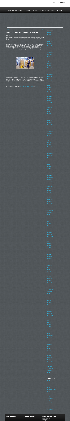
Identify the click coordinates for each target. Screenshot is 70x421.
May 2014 (49, 342)
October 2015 (49, 305)
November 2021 (50, 149)
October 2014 (49, 331)
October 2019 (49, 203)
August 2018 (49, 233)
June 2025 (49, 58)
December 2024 (50, 70)
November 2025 (50, 47)
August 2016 (49, 284)
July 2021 (49, 158)
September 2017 (50, 256)
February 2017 (49, 271)
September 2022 (50, 128)
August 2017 (49, 258)
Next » (43, 29)
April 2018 (49, 241)
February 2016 (49, 297)
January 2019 (49, 222)
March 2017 (49, 269)
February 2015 (49, 322)
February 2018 (49, 245)
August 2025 (49, 53)
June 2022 (49, 134)
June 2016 (49, 288)
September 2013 (50, 359)
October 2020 (49, 177)
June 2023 (49, 109)
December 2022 (50, 122)
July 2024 (49, 81)
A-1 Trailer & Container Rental (42, 417)
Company (15, 10)
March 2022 (49, 141)
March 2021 (49, 166)
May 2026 (49, 34)
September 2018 (50, 231)
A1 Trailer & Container (52, 10)
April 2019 (49, 216)
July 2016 (49, 286)
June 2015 (49, 314)
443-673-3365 (59, 2)
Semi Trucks (49, 384)
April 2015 (49, 318)
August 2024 (49, 79)
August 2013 (49, 361)
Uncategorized (49, 396)
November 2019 (50, 201)
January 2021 (49, 171)
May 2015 (49, 316)
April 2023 (49, 113)
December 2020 (50, 173)
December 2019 (50, 199)
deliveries (17, 90)
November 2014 (50, 329)
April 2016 (49, 292)
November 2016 (50, 278)
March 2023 (49, 115)
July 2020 (49, 184)
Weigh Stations (50, 399)
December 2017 (50, 250)
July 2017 (49, 260)
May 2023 (49, 111)
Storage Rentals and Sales (51, 386)
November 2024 (50, 73)
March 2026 (49, 38)
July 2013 (49, 363)
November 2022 (50, 124)
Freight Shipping (12, 90)
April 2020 (49, 190)
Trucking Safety (50, 394)
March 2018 (49, 243)
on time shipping (21, 90)
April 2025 (49, 62)
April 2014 (49, 344)
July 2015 (49, 312)
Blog (60, 10)
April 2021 (49, 164)
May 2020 (49, 188)
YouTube (36, 86)
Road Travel (49, 381)
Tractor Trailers (50, 388)
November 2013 (50, 354)
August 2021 (49, 156)
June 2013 (49, 365)
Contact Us (43, 10)
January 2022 (49, 145)
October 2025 (49, 49)
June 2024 (49, 83)
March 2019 (49, 218)
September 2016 (50, 282)
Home (10, 10)
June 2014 (49, 339)
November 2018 (50, 226)
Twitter (25, 86)
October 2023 (49, 100)
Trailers (48, 390)
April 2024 (49, 87)
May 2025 (49, 60)
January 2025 (49, 68)
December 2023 (50, 96)
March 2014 (49, 346)
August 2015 (49, 310)
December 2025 (50, 45)
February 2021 (49, 169)
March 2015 (49, 320)
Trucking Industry (50, 392)
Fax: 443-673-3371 (44, 412)
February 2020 (49, 194)
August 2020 (49, 181)
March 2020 (49, 192)
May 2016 (49, 290)
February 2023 (49, 117)
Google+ (28, 86)
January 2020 (49, 196)
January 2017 (49, 273)
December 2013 (50, 352)
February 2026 (49, 41)
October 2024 (49, 75)
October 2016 (49, 280)
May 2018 (49, 239)
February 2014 (49, 348)
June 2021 (49, 160)
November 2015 (50, 303)
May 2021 (49, 162)
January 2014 (49, 350)
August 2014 (49, 335)
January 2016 (49, 299)
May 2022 (49, 137)
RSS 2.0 (41, 91)
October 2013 (49, 357)
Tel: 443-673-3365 (44, 411)
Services (20, 10)
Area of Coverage (27, 10)
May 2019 (49, 213)
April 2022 (49, 139)
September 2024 (50, 77)
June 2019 (49, 211)
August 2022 (49, 130)
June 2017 (49, 263)
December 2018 (50, 224)
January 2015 (49, 324)
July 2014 (49, 337)
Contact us (8, 83)
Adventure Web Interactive (48, 420)
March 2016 (49, 295)
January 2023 (49, 120)
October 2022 (49, 126)
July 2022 (49, 132)
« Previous (8, 29)
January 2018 (49, 248)
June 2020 (49, 186)
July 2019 (49, 209)
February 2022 (49, 143)
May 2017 (49, 265)
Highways (49, 377)
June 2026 (49, 32)
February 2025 (49, 66)
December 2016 (50, 275)
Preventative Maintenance (51, 379)
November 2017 (50, 252)
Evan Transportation (9, 74)
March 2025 (49, 64)
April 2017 (49, 267)
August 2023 (49, 105)
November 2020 (50, 175)
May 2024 (49, 85)
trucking (26, 90)
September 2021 (50, 154)
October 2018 (49, 228)
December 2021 (50, 147)
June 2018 (49, 237)
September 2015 (50, 307)
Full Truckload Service (50, 417)
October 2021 (49, 152)
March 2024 (49, 90)
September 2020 (50, 179)
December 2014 (50, 327)
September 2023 (50, 102)
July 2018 (49, 235)
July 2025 (49, 55)
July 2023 (49, 107)
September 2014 (50, 333)
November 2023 (50, 98)
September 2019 (50, 205)
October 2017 (49, 254)
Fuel (48, 375)
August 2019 (49, 207)
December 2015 (50, 301)
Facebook (22, 86)
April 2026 (49, 36)
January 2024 (49, 94)
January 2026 (49, 43)
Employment (36, 10)
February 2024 (49, 92)
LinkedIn (31, 86)
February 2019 (49, 220)
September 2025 (50, 51)
